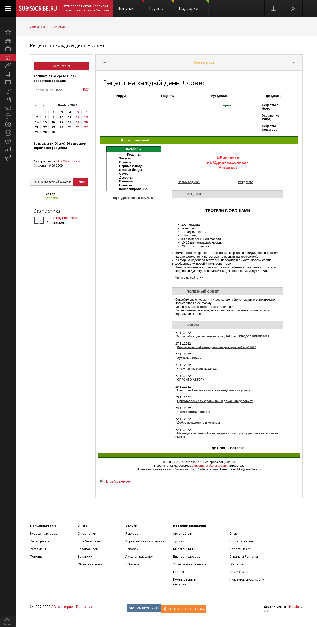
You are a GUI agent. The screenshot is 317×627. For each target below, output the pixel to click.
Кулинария (61, 27)
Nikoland (296, 606)
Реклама (132, 533)
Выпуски (130, 5)
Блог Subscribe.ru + (92, 541)
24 (61, 127)
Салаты (125, 162)
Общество (237, 564)
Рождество (245, 182)
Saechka (51, 198)
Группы (161, 5)
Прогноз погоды (241, 541)
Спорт (234, 533)
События (132, 564)
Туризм (178, 541)
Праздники (273, 96)
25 (69, 127)
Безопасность (88, 549)
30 (53, 132)
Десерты (126, 177)
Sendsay (131, 549)
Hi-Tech (178, 572)
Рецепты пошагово (269, 127)
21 (36, 127)
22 (45, 127)
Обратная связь (90, 564)
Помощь (36, 556)
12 (77, 117)
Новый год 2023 (189, 182)
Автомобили (182, 533)
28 (36, 132)
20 (86, 122)
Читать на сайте (186, 277)
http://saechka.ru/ (68, 161)
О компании (87, 533)
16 (53, 122)
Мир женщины (184, 549)
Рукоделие (219, 96)
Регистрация (39, 541)
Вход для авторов (43, 533)
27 (86, 127)
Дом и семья (39, 27)
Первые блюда (130, 166)
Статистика (47, 211)
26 (77, 127)
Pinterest (227, 167)
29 (45, 132)
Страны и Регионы (243, 556)
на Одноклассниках (228, 162)
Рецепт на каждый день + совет (67, 45)
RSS (86, 89)
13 (86, 117)
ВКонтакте (228, 157)
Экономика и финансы (190, 564)
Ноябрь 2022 (68, 105)
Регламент (38, 549)
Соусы (124, 173)
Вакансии (85, 556)
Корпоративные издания (144, 541)
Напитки (125, 185)
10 (61, 117)
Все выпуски (204, 62)
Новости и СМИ (240, 549)
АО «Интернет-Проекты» (71, 606)
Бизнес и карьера (186, 556)
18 (69, 122)
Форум (120, 96)
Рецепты (168, 96)
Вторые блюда (130, 170)
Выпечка (126, 181)
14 (36, 122)
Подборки (194, 5)
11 (69, 117)
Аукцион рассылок (139, 556)
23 (53, 127)
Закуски (125, 158)
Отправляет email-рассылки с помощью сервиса (85, 8)
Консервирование (133, 189)
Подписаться (61, 66)
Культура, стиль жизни (246, 579)
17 (61, 122)
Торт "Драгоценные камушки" (134, 198)
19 (77, 122)
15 (45, 122)
